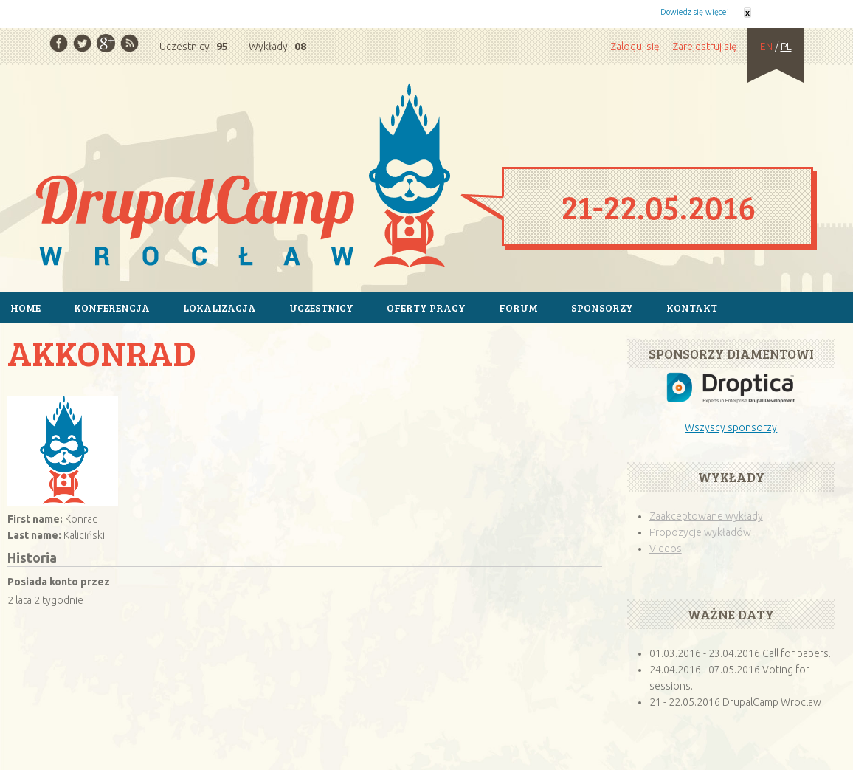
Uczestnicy (321, 307)
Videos (665, 548)
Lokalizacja (219, 307)
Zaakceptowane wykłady (706, 516)
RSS (129, 43)
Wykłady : (277, 46)
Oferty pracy (426, 307)
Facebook (58, 43)
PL (786, 46)
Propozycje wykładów (700, 532)
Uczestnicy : (193, 46)
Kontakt (691, 307)
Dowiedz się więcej (694, 11)
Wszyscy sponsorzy (731, 427)
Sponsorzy (602, 307)
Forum (518, 307)
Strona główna (426, 178)
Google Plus (106, 43)
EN (766, 46)
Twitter (82, 43)
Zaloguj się (635, 46)
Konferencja (112, 307)
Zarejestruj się (704, 46)
